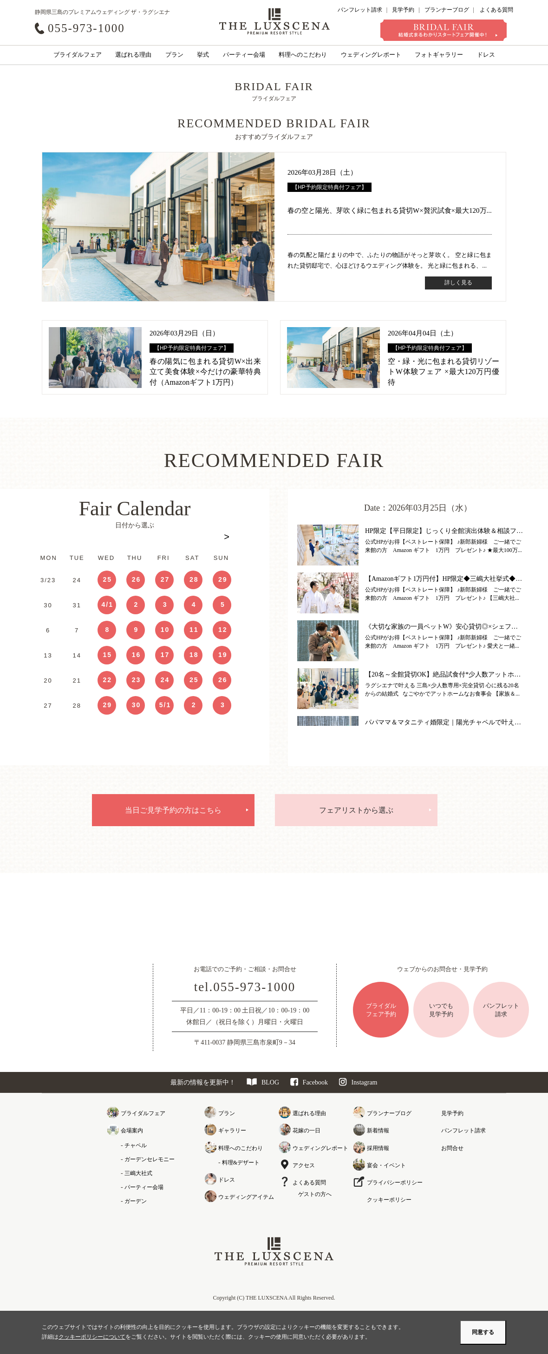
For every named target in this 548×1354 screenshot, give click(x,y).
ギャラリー (232, 1130)
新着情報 (378, 1130)
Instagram (358, 1082)
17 (165, 654)
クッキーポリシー (389, 1199)
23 (136, 680)
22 (107, 680)
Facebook (309, 1082)
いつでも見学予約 (441, 1010)
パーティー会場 (244, 54)
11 (194, 629)
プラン (174, 54)
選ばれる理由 (133, 54)
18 (194, 654)
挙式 (203, 54)
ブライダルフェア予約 (381, 1010)
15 (107, 654)
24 (165, 680)
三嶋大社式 (138, 1173)
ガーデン (135, 1201)
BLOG (263, 1082)
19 (223, 654)
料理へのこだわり (303, 54)
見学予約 (403, 10)
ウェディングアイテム (246, 1197)
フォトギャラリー (439, 54)
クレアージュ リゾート (274, 21)
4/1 (107, 604)
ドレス (486, 54)
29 (223, 579)
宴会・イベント (386, 1165)
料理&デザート (241, 1162)
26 (136, 579)
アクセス (304, 1165)
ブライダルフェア (77, 54)
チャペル (135, 1145)
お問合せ (452, 1148)
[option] (134, 638)
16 (136, 654)
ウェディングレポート (371, 54)
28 (194, 579)
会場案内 (132, 1130)
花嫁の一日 (306, 1130)
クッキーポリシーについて (92, 1337)
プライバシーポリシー (395, 1182)
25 (107, 579)
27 (165, 579)
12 (223, 629)
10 (165, 629)
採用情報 (378, 1148)
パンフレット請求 (360, 10)
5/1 (165, 705)
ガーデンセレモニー (149, 1159)
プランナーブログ (446, 10)
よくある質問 (496, 10)
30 (136, 705)
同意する (483, 1332)
